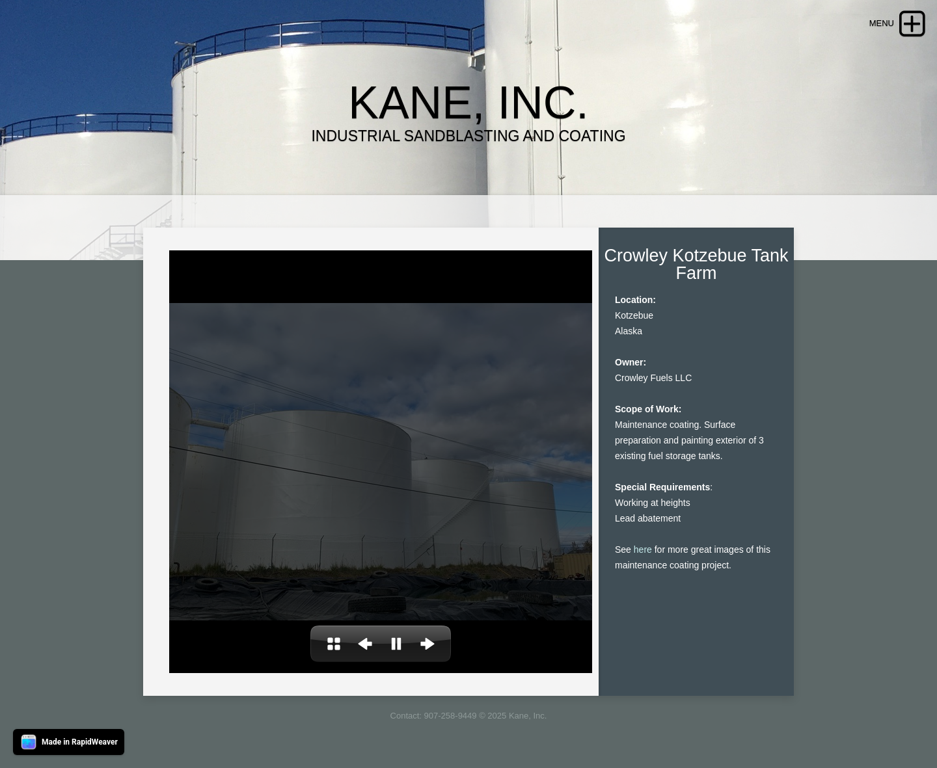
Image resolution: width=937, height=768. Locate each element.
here (643, 549)
